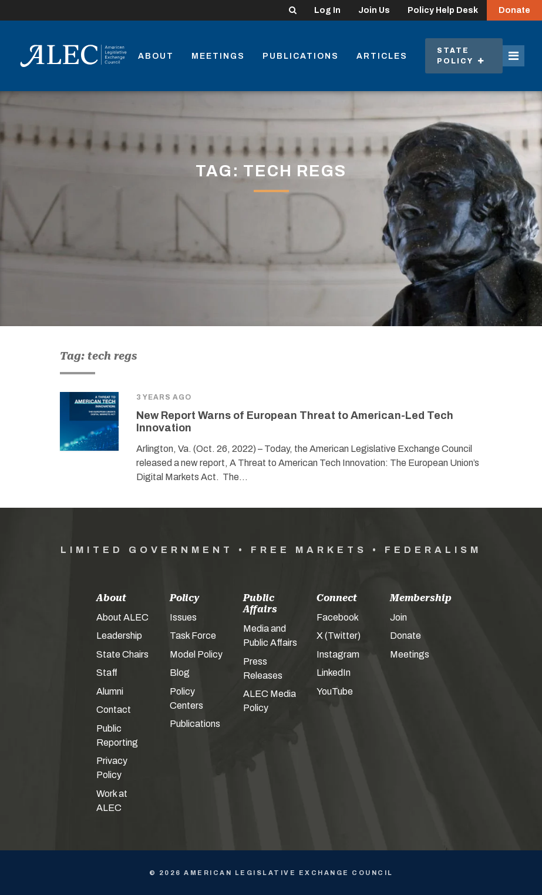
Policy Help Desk (443, 10)
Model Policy (196, 654)
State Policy (460, 55)
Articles (382, 56)
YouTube (335, 691)
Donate (514, 10)
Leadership (119, 636)
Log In (327, 10)
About (156, 56)
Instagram (338, 654)
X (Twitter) (339, 636)
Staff (106, 673)
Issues (183, 617)
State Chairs (122, 654)
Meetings (218, 56)
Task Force (193, 636)
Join (398, 617)
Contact (113, 710)
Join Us (374, 10)
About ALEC (122, 617)
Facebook (338, 617)
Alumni (109, 691)
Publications (300, 56)
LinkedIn (334, 673)
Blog (180, 673)
